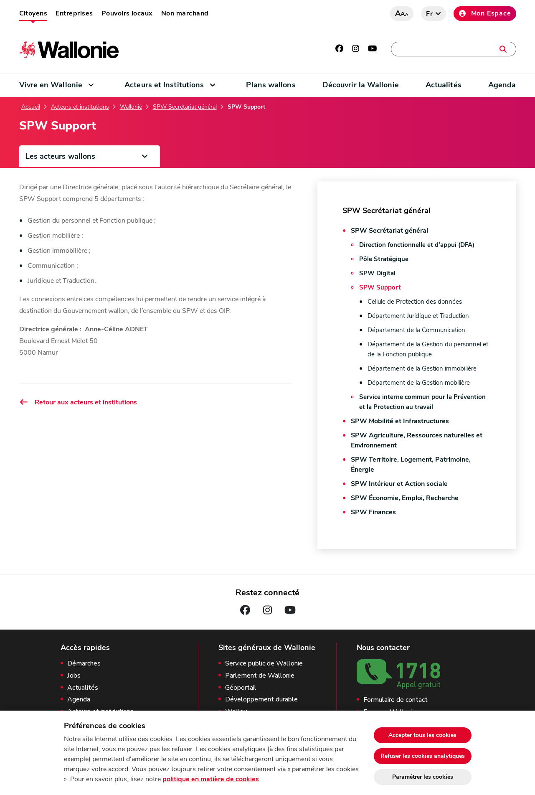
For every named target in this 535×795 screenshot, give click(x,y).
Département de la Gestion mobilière (419, 382)
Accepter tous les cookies (422, 735)
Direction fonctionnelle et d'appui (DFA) (416, 245)
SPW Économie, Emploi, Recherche (405, 498)
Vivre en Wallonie (51, 85)
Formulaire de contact (395, 700)
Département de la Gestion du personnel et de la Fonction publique (428, 349)
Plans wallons (270, 85)
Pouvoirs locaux (127, 13)
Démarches (84, 663)
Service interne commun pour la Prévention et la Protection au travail (422, 402)
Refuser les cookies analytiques (422, 756)
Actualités (443, 85)
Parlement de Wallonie (259, 675)
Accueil (30, 107)
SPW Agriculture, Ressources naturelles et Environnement (416, 440)
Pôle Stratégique (383, 259)
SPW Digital (377, 273)
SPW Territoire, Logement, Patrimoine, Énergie (411, 464)
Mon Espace (485, 13)
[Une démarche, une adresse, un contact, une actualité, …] (453, 49)
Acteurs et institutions (80, 107)
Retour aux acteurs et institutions (78, 402)
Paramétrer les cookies (422, 777)
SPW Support (380, 287)
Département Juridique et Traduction (418, 316)
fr (429, 13)
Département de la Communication (416, 330)
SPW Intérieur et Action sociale (399, 483)
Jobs (74, 675)
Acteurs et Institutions (164, 85)
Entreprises (74, 13)
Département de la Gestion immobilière (422, 368)
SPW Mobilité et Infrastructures (400, 421)
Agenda (502, 85)
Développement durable (261, 699)
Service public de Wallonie (264, 663)
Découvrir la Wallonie (360, 85)
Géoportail (240, 687)
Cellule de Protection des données (415, 301)
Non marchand (185, 13)
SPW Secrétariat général (185, 107)
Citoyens (33, 13)
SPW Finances (373, 512)
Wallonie (131, 107)
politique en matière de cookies (210, 779)
